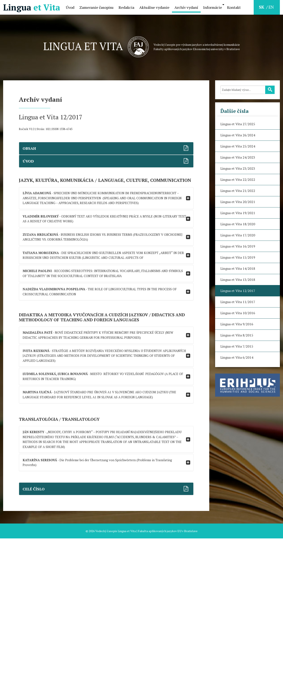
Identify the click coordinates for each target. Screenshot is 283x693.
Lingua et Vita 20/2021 (237, 201)
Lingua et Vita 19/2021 (237, 213)
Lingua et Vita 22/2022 (237, 179)
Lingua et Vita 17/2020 (237, 235)
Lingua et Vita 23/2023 (237, 168)
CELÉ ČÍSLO (37, 641)
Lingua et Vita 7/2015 (236, 346)
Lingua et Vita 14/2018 (237, 268)
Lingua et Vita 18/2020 (237, 224)
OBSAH (32, 151)
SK (262, 7)
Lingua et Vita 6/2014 (236, 357)
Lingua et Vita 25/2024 (237, 146)
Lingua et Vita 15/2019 (237, 257)
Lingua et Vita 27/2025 (237, 124)
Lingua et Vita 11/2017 (237, 302)
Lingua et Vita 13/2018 (237, 279)
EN (271, 7)
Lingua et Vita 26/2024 (237, 135)
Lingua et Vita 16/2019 (237, 246)
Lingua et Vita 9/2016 (236, 324)
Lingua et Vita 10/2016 (237, 313)
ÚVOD (31, 168)
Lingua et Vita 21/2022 (237, 190)
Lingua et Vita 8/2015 (236, 335)
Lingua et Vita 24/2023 (237, 157)
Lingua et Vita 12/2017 (237, 290)
